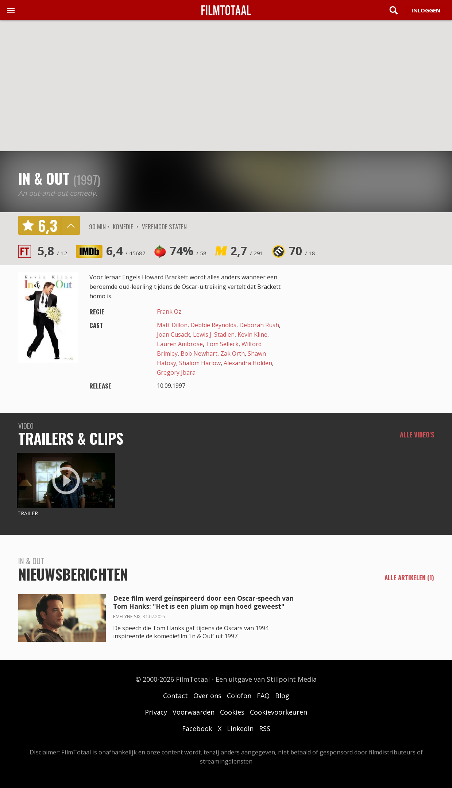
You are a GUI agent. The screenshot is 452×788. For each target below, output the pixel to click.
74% (188, 251)
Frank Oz (169, 311)
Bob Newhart (199, 353)
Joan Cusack (173, 334)
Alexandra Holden (248, 363)
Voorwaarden (194, 712)
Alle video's (417, 434)
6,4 (126, 251)
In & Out (44, 178)
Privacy (156, 712)
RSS (264, 728)
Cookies (232, 712)
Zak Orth (232, 353)
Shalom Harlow (200, 363)
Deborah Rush (259, 325)
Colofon (239, 695)
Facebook (197, 728)
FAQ (263, 695)
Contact (175, 695)
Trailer (28, 513)
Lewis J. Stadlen (214, 334)
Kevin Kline (252, 334)
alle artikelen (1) (409, 577)
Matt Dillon (172, 325)
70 (302, 251)
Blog (282, 695)
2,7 (247, 251)
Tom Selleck (222, 344)
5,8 (52, 251)
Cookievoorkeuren (278, 712)
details (70, 225)
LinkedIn (240, 728)
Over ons (207, 695)
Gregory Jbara (176, 372)
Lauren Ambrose (180, 344)
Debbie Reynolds (213, 325)
